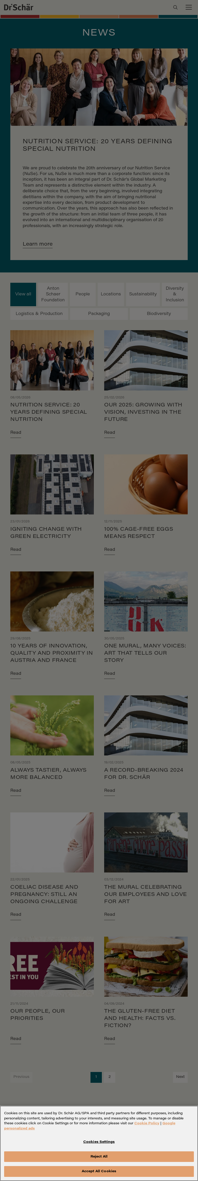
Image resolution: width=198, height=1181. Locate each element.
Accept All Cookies (99, 1172)
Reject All (99, 1157)
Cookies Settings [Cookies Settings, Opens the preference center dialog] (99, 1142)
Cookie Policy (146, 1124)
